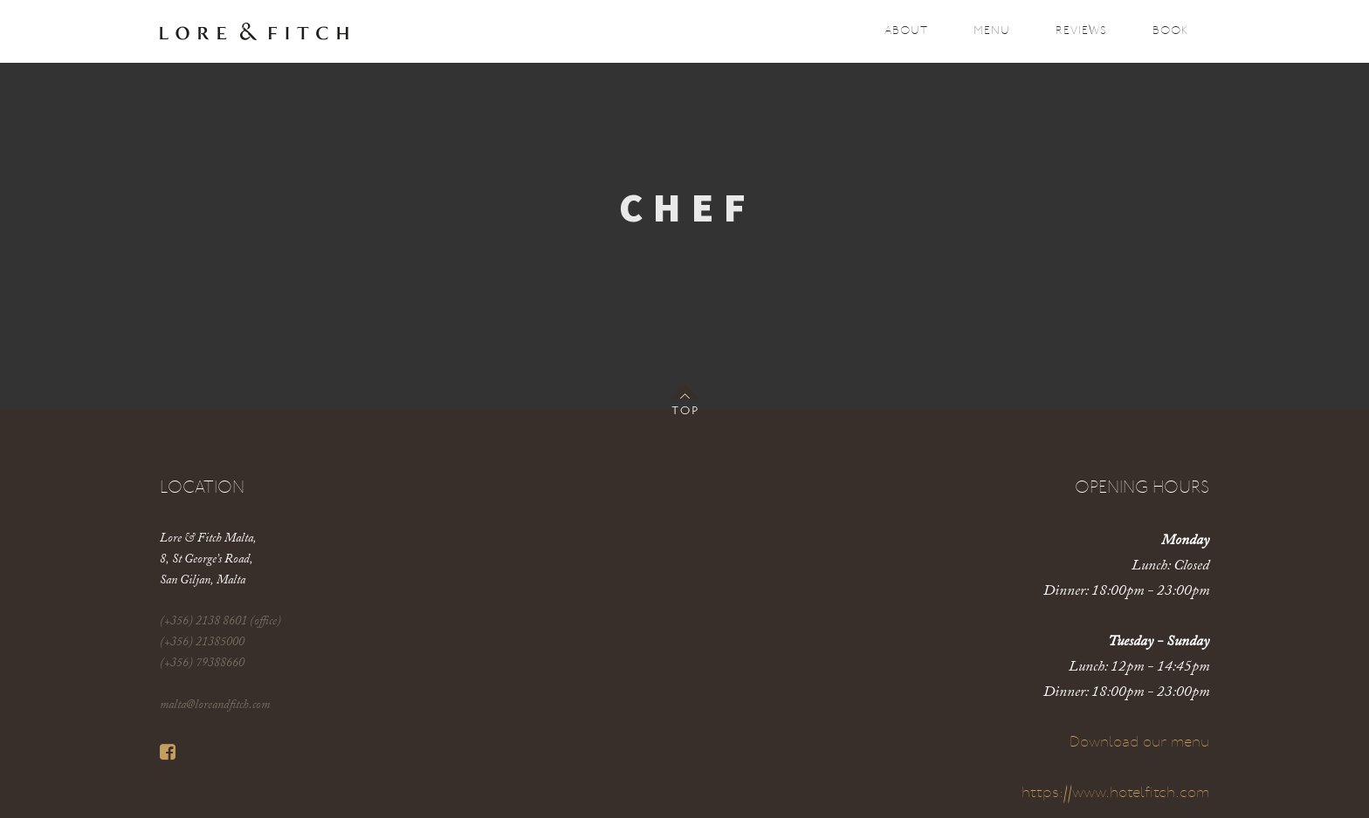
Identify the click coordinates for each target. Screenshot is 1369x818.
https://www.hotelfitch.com (1115, 793)
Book (1170, 31)
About (906, 31)
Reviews (1081, 31)
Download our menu (1139, 742)
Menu (991, 31)
